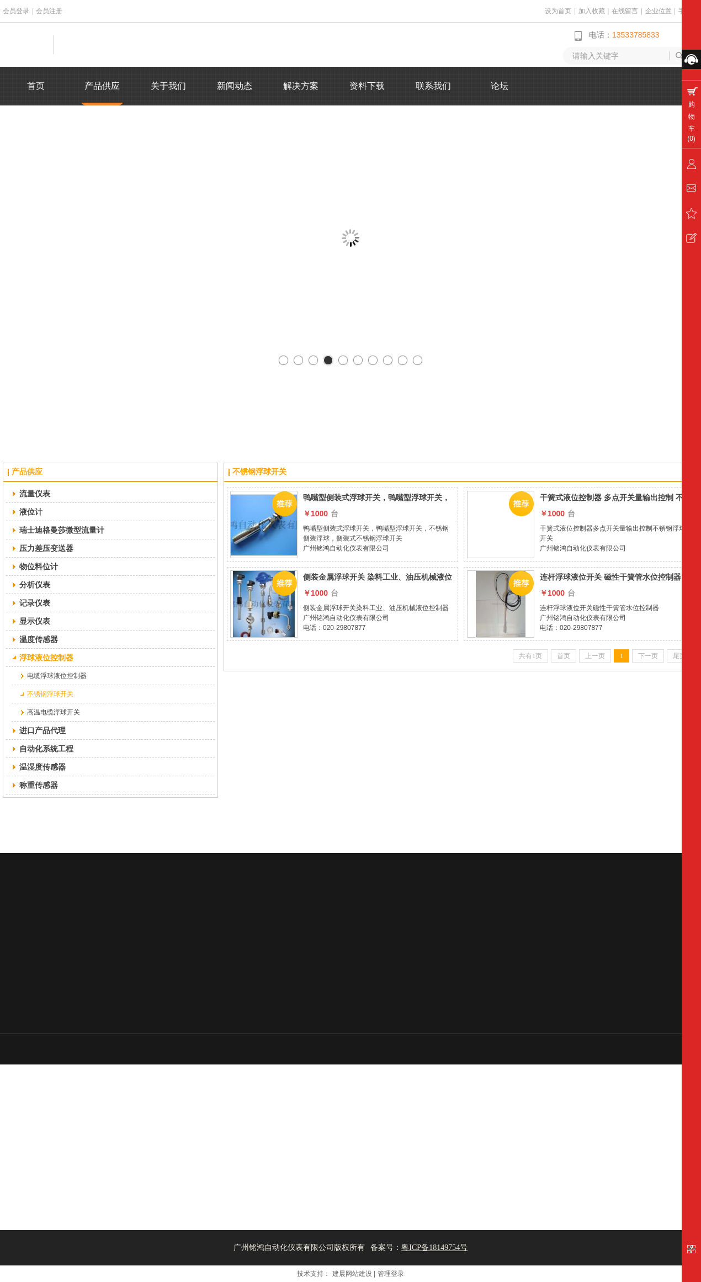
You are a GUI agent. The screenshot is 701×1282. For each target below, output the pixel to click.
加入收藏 (591, 11)
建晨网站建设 (352, 1274)
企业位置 (658, 11)
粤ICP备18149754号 (434, 1247)
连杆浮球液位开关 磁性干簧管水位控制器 (610, 577)
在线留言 (625, 11)
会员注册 (49, 11)
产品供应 (27, 472)
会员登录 (16, 11)
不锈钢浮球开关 (259, 472)
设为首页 (558, 11)
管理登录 (391, 1274)
